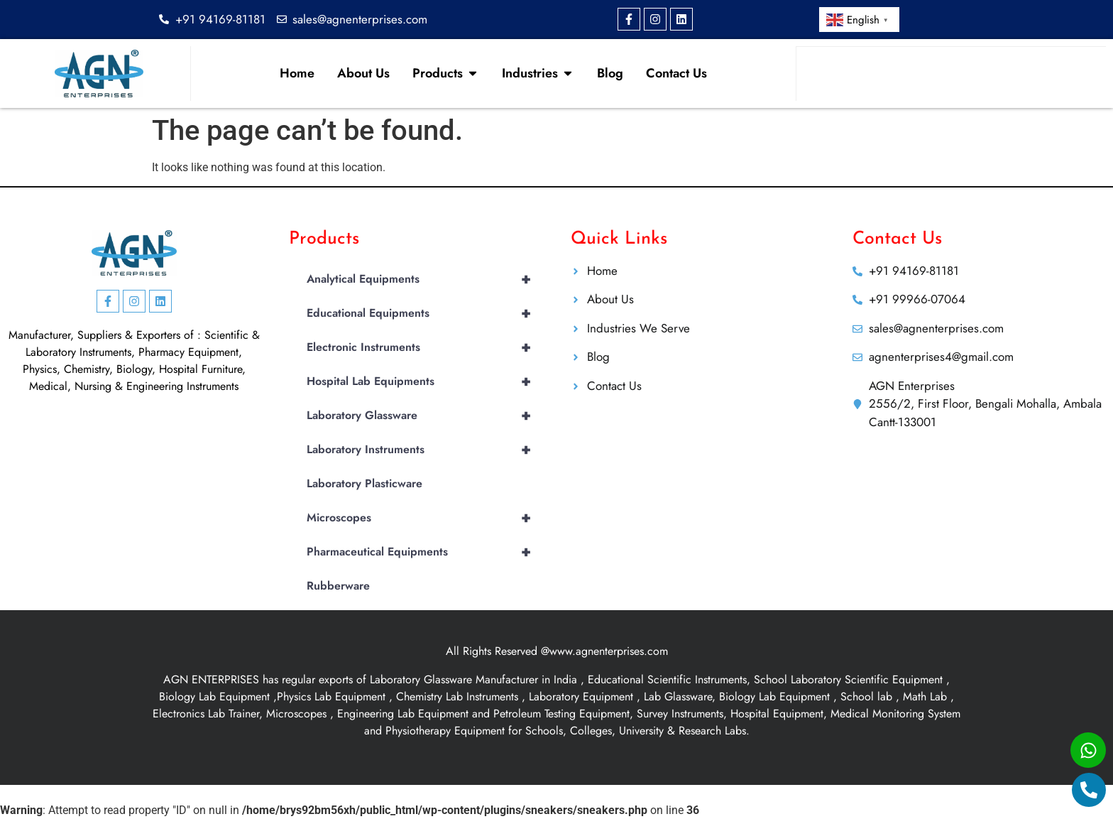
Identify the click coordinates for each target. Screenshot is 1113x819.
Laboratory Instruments (424, 450)
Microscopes (424, 518)
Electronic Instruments (424, 347)
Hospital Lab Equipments (424, 381)
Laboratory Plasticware (364, 483)
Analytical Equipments (424, 279)
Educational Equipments (424, 313)
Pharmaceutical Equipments (424, 552)
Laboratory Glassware (424, 415)
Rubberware (338, 585)
